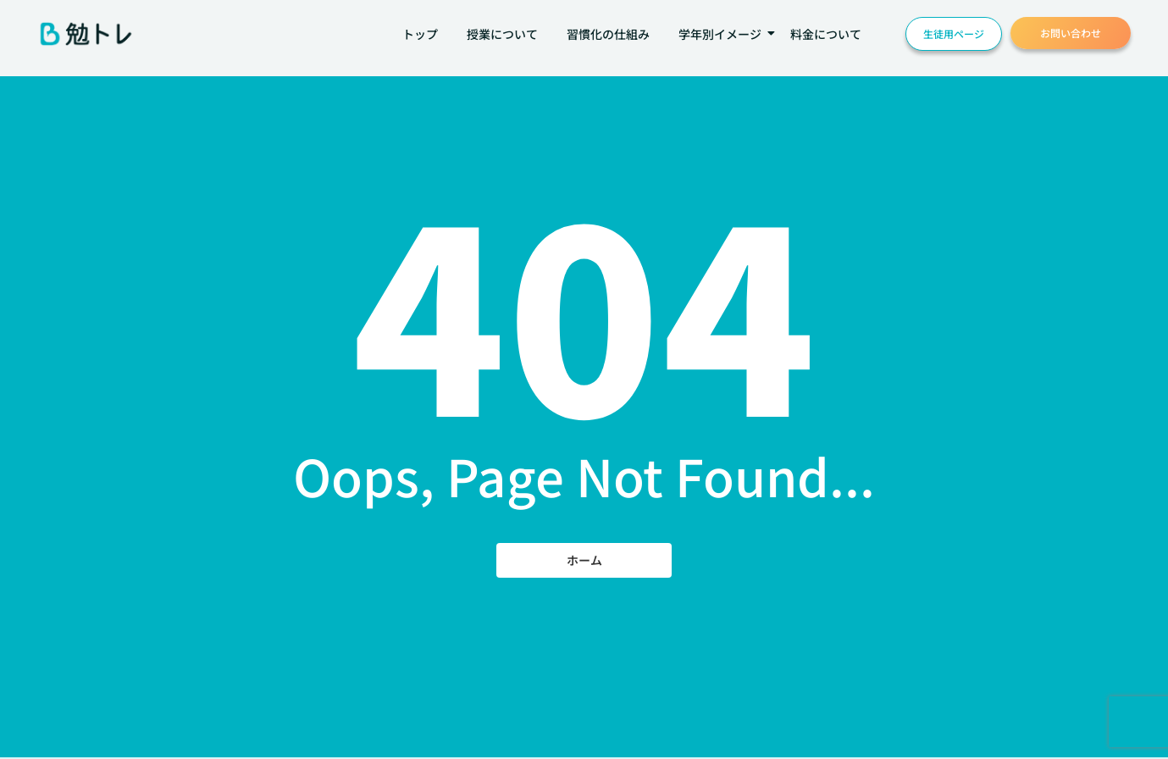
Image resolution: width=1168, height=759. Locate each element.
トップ (420, 33)
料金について (825, 33)
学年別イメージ (722, 33)
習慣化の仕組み (608, 33)
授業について (502, 33)
